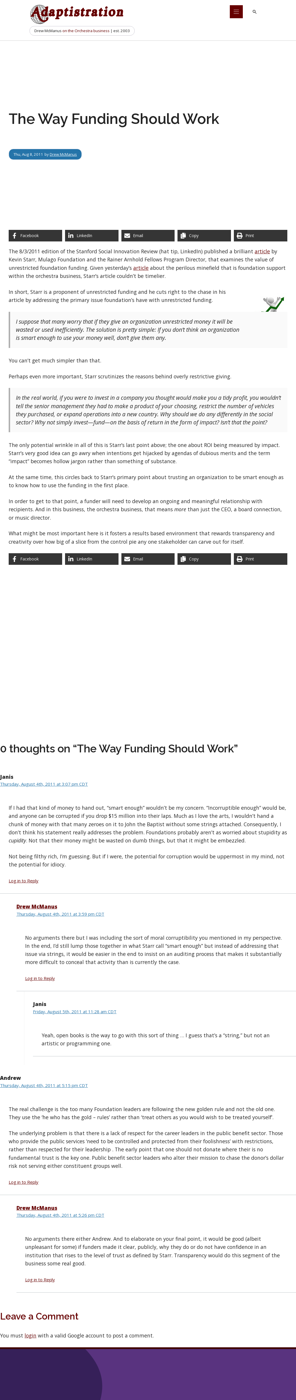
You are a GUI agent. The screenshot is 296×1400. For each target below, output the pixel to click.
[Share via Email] (148, 235)
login (30, 1335)
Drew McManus (63, 154)
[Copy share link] (204, 235)
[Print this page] (260, 235)
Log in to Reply (23, 881)
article (262, 251)
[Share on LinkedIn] (92, 235)
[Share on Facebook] (35, 235)
